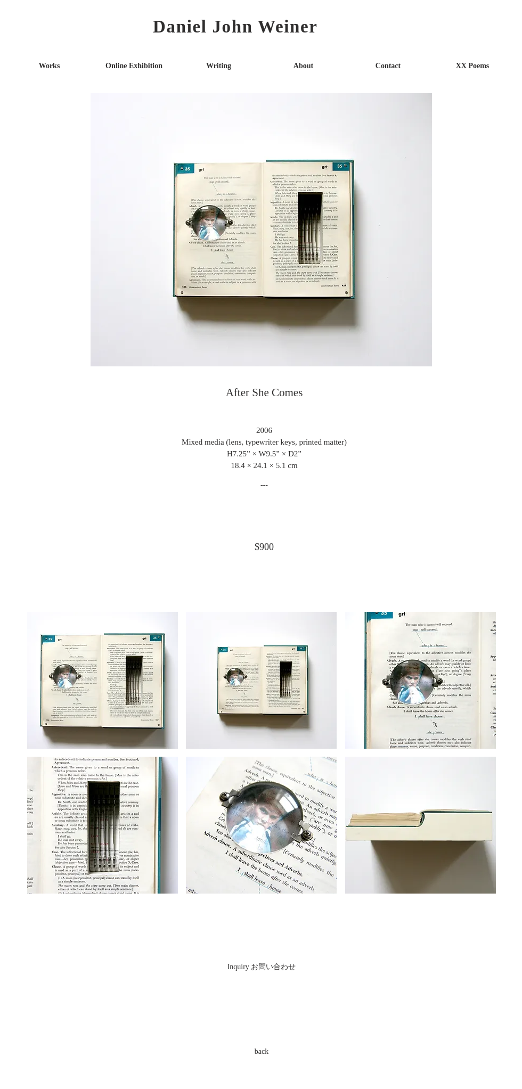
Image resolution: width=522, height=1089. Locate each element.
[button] (102, 680)
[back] (261, 1051)
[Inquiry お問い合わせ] (261, 966)
